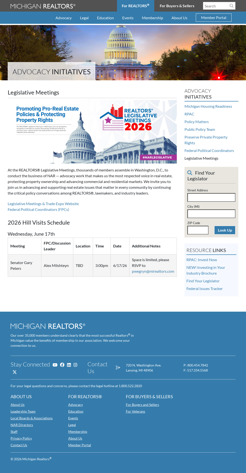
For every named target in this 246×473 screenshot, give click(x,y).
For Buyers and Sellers (142, 405)
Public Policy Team (199, 129)
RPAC (189, 114)
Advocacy (63, 17)
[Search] (231, 6)
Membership (152, 17)
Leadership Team (23, 411)
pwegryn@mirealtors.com (153, 271)
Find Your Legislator (203, 280)
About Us (179, 17)
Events (128, 17)
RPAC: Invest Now (201, 259)
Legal (84, 17)
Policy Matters (196, 121)
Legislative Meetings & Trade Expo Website (43, 203)
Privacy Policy (21, 438)
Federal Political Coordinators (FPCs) (38, 209)
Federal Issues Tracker (204, 288)
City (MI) (193, 206)
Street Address (197, 190)
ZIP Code (193, 223)
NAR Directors (22, 425)
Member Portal (213, 17)
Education (105, 17)
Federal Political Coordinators (209, 150)
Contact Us (19, 445)
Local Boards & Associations (32, 418)
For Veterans (135, 411)
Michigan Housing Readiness (208, 106)
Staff (14, 431)
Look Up (225, 230)
